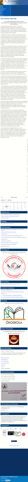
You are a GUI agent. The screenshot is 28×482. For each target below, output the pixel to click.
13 (6, 206)
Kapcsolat (1, 13)
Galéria (5, 12)
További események (5, 363)
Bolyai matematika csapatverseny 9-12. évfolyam (10, 284)
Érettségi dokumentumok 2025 (7, 223)
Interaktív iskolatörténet (5, 368)
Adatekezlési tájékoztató (14, 445)
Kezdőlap (5, 5)
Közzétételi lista (4, 239)
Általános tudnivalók (5, 357)
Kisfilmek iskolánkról (5, 217)
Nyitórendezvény (4, 359)
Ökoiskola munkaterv (5, 246)
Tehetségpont (5, 15)
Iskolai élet (5, 6)
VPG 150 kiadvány (4, 361)
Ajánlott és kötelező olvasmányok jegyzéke (9, 242)
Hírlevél (2, 366)
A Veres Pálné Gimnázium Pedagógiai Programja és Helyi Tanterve (12, 230)
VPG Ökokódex (4, 233)
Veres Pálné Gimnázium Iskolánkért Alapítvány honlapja (12, 297)
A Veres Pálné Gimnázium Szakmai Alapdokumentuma (12, 235)
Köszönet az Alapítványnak (6, 290)
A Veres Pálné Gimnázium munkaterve (8, 244)
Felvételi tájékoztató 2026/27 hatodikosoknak (10, 216)
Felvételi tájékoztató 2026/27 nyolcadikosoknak (10, 214)
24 (21, 207)
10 (21, 205)
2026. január (14, 197)
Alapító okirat (3, 293)
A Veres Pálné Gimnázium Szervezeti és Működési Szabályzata (13, 237)
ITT (6, 410)
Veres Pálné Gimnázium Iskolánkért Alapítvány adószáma (12, 291)
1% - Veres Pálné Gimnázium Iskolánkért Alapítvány (11, 295)
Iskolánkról (5, 11)
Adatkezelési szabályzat (6, 240)
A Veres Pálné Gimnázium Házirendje (8, 232)
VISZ (5, 14)
